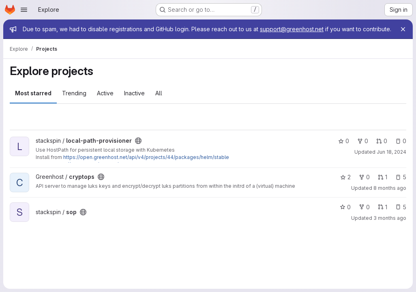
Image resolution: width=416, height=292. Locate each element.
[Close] (403, 29)
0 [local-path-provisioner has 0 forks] (362, 140)
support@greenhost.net (292, 29)
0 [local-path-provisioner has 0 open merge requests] (381, 140)
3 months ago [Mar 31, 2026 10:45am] (389, 218)
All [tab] (158, 93)
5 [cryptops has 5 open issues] (400, 177)
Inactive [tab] (134, 93)
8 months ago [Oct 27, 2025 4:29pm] (389, 188)
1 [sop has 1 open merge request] (382, 207)
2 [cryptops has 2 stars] (345, 177)
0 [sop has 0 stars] (345, 207)
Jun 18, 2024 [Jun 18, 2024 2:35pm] (391, 152)
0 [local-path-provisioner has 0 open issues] (400, 140)
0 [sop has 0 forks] (364, 207)
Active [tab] (105, 93)
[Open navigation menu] (23, 9)
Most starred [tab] (33, 93)
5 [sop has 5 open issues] (400, 207)
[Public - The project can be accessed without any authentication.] (138, 140)
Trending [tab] (74, 93)
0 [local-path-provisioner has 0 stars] (343, 140)
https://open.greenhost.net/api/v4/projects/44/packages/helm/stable (146, 157)
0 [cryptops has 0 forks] (364, 177)
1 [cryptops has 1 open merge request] (382, 177)
